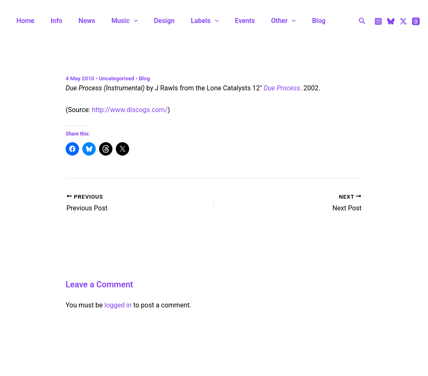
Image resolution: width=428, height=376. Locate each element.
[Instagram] (378, 21)
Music (115, 21)
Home (24, 21)
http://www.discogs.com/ (130, 110)
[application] (124, 21)
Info (52, 21)
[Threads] (416, 21)
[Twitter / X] (403, 21)
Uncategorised (116, 78)
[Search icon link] (362, 21)
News (79, 21)
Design (151, 21)
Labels (190, 21)
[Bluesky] (391, 21)
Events (227, 21)
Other (262, 21)
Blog (295, 21)
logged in (118, 305)
